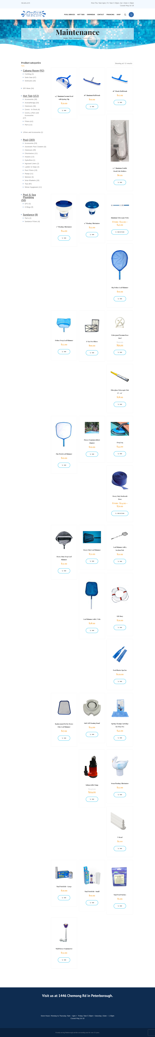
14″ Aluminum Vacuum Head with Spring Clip (64, 97)
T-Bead (119, 837)
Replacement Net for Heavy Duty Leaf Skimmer (64, 725)
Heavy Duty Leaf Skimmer (92, 550)
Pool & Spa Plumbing (29, 196)
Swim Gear (29, 77)
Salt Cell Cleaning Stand (92, 723)
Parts (27, 125)
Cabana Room (31, 70)
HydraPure (29, 160)
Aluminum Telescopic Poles (120, 218)
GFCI (26, 203)
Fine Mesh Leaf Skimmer (64, 454)
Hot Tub (27, 96)
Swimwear (91, 14)
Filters (27, 121)
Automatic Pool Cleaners (34, 146)
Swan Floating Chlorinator (120, 783)
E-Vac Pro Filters (92, 341)
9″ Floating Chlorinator (92, 223)
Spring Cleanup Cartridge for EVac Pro (120, 725)
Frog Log (120, 442)
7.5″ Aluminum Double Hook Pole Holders (120, 169)
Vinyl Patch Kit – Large (64, 886)
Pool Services (69, 14)
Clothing (28, 74)
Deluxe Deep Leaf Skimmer (64, 340)
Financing (110, 14)
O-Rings (28, 207)
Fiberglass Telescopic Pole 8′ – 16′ (120, 391)
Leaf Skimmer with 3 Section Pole (120, 548)
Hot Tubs (81, 14)
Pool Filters (29, 170)
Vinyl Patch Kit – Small (92, 891)
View (64, 110)
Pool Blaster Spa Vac (120, 670)
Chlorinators (29, 153)
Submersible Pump (92, 785)
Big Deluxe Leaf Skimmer (120, 288)
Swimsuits (28, 81)
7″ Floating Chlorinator (64, 227)
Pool (70, 38)
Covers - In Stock (31, 109)
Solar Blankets (30, 180)
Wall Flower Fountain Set (64, 949)
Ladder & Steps (31, 167)
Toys (26, 184)
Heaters (28, 157)
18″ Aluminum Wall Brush (92, 95)
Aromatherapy (30, 102)
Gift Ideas (26, 88)
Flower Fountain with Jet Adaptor (92, 441)
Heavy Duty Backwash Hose (119, 497)
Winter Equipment (31, 187)
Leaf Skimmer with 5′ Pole (92, 619)
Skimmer (28, 177)
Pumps (27, 173)
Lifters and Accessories (31, 132)
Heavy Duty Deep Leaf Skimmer (64, 558)
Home (65, 38)
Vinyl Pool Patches (120, 895)
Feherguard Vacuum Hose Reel (120, 336)
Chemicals (28, 106)
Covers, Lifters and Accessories (32, 114)
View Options (119, 232)
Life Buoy (120, 616)
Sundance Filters (31, 221)
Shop (119, 14)
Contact (100, 14)
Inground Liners (30, 163)
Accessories (77, 38)
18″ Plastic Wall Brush (120, 91)
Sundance (28, 214)
